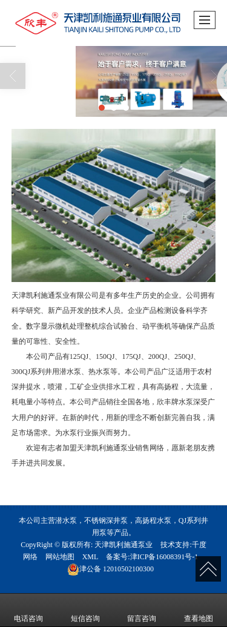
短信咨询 (85, 610)
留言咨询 (141, 610)
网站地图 (59, 557)
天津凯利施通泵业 (123, 544)
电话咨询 (28, 610)
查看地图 (198, 610)
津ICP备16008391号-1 (164, 557)
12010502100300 (110, 569)
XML (90, 557)
